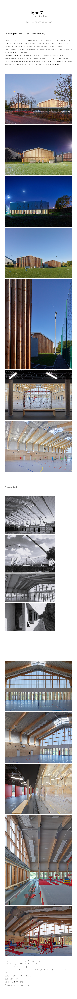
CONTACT (48, 22)
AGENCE (41, 22)
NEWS (27, 22)
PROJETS (33, 22)
